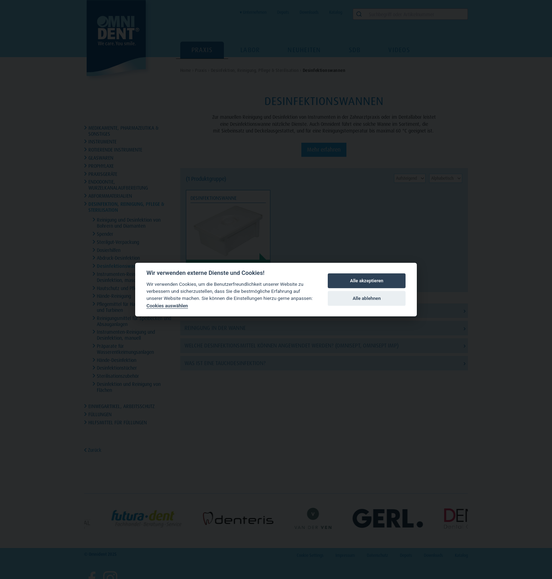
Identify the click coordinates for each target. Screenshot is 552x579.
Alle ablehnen (367, 298)
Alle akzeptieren (366, 280)
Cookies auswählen (167, 305)
